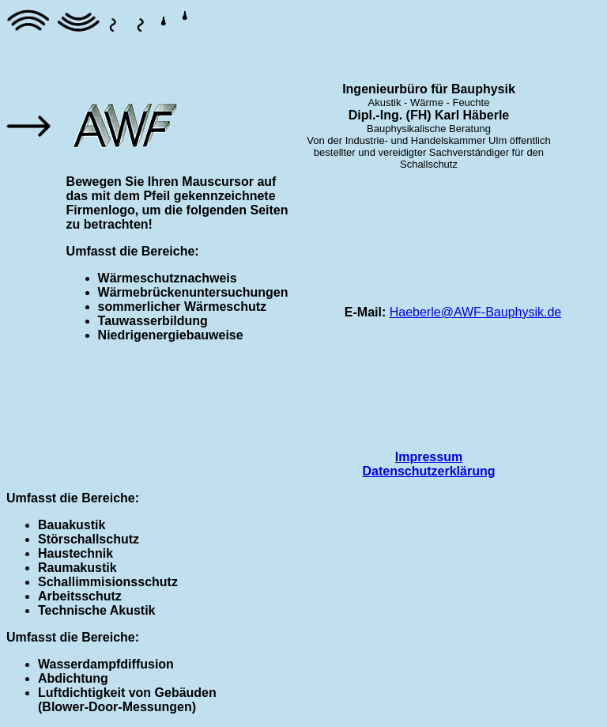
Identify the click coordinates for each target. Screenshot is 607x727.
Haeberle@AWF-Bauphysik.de (476, 312)
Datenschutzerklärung (428, 471)
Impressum (428, 457)
